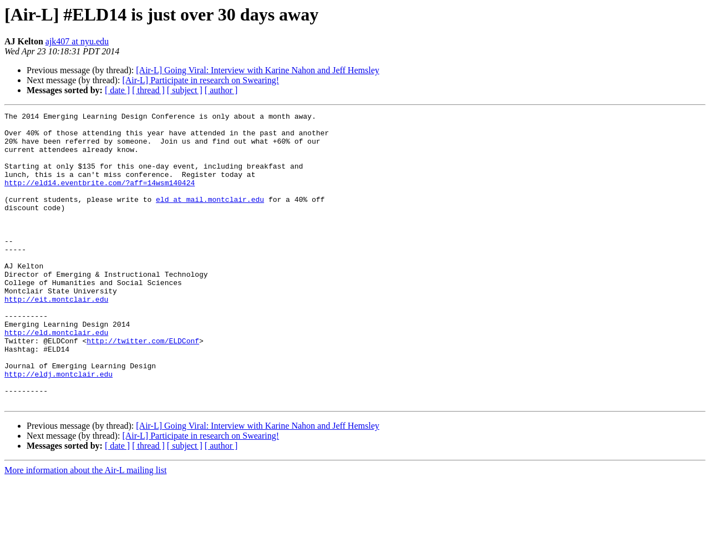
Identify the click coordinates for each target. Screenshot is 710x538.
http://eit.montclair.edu (56, 337)
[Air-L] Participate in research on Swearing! (200, 80)
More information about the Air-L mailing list (85, 528)
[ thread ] (148, 90)
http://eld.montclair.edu (56, 377)
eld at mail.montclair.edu (210, 217)
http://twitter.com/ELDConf (143, 387)
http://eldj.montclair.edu (58, 427)
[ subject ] (184, 90)
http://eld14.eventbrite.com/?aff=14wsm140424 (99, 197)
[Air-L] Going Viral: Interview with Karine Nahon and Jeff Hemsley (257, 70)
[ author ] (221, 90)
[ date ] (117, 90)
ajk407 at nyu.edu (77, 41)
